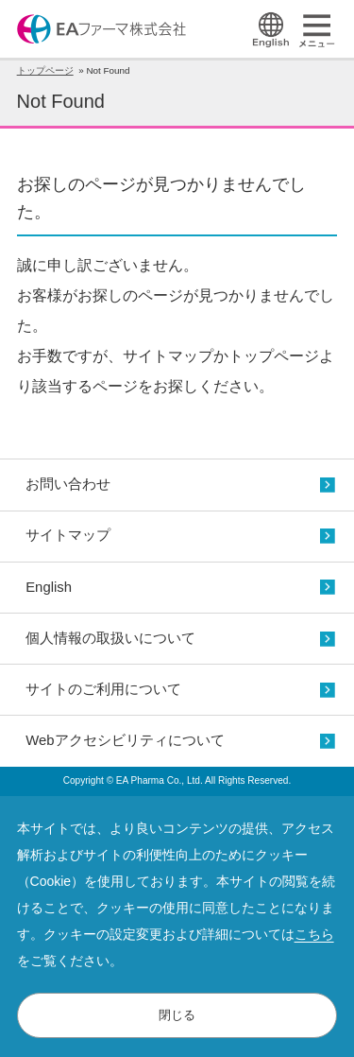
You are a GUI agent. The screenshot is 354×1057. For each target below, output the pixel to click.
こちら (314, 934)
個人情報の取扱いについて (110, 638)
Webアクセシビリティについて (124, 740)
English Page (271, 29)
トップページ (45, 70)
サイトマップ (67, 535)
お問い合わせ (67, 484)
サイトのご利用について (103, 689)
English (48, 587)
